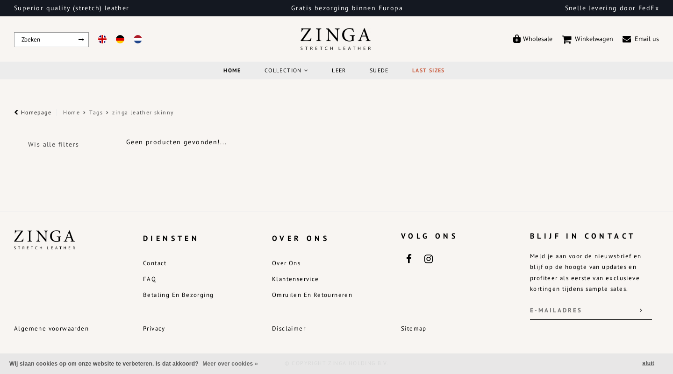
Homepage (32, 112)
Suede (379, 70)
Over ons (286, 263)
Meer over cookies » (230, 363)
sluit (648, 363)
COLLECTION (286, 70)
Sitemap (414, 328)
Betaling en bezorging (178, 295)
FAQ (149, 279)
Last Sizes (428, 70)
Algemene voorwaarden (51, 328)
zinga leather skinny (143, 112)
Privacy (154, 328)
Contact (155, 263)
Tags (96, 112)
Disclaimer (289, 328)
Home (232, 70)
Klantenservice (295, 279)
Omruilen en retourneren (312, 295)
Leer (339, 70)
